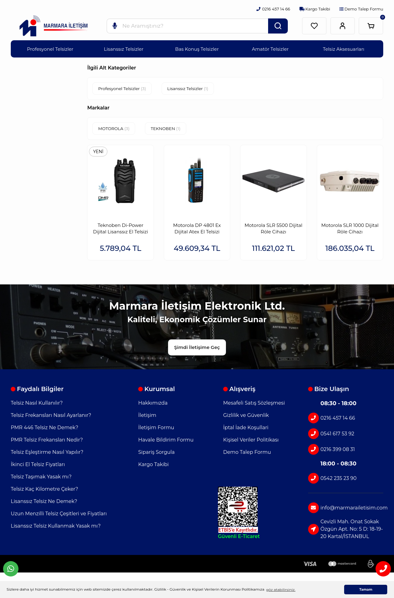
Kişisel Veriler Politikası (251, 441)
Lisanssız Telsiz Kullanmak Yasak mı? (56, 527)
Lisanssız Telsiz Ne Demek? (44, 502)
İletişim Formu (156, 429)
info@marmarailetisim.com (345, 509)
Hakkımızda (152, 404)
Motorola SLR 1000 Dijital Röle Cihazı (350, 227)
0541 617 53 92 (331, 435)
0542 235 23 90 (332, 479)
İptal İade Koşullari (245, 429)
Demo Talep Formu (361, 8)
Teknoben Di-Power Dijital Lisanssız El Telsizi (120, 227)
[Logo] (53, 26)
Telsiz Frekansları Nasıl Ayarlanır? (51, 416)
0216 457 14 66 (331, 419)
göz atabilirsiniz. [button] (280, 589)
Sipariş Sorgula (156, 453)
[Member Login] (342, 25)
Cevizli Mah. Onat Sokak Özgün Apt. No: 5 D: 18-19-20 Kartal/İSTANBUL (345, 530)
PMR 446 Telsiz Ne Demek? (44, 429)
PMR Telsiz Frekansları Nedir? (47, 441)
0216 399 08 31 (331, 450)
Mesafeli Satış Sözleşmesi (254, 404)
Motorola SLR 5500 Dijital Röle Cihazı (274, 227)
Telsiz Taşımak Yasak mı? (41, 478)
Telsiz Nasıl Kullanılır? (37, 404)
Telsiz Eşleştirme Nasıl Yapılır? (47, 453)
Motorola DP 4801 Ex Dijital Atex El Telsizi (197, 227)
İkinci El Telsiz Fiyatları (38, 466)
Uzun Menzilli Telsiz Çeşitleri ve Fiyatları (59, 515)
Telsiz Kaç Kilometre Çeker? (44, 490)
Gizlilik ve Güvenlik (246, 416)
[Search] (197, 26)
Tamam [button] (365, 590)
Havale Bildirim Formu (166, 441)
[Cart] (371, 25)
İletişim (147, 416)
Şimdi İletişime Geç (197, 348)
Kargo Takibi (315, 8)
